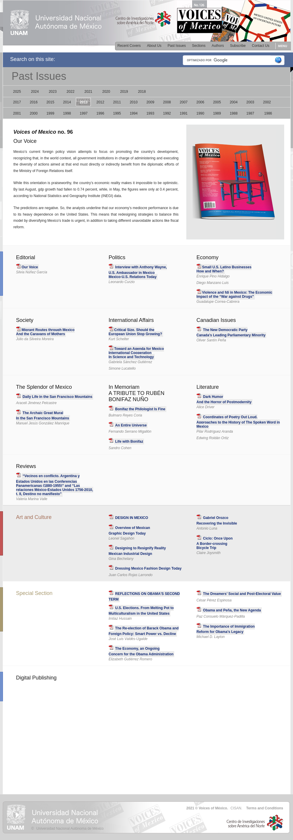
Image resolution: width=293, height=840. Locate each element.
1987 (250, 113)
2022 (71, 92)
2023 (53, 92)
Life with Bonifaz (129, 441)
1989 (217, 113)
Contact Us (260, 46)
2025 (17, 92)
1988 (234, 113)
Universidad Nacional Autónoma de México (70, 828)
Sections (198, 46)
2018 (142, 92)
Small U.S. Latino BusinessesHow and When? (224, 269)
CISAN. (236, 808)
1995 (117, 113)
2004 (234, 102)
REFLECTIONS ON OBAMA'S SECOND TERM (144, 596)
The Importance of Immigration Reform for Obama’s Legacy (226, 629)
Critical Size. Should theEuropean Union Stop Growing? (135, 332)
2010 (134, 102)
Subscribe (238, 46)
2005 (217, 102)
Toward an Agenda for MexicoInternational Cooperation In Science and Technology (136, 353)
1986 (268, 113)
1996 (100, 113)
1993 (150, 113)
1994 (134, 113)
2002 (267, 102)
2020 (106, 92)
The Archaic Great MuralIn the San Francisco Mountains (42, 416)
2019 (124, 92)
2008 (167, 102)
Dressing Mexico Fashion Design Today (148, 568)
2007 (184, 102)
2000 (34, 113)
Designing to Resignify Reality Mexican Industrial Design (137, 551)
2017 (17, 102)
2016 (34, 102)
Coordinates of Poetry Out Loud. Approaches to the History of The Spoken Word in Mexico (238, 422)
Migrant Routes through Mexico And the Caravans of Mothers (45, 332)
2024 (35, 92)
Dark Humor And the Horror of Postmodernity (224, 399)
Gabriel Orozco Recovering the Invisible (217, 520)
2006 (200, 102)
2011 (117, 102)
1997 (84, 113)
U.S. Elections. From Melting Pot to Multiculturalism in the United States (141, 611)
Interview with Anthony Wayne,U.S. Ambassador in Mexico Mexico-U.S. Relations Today (138, 272)
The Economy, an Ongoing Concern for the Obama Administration (141, 651)
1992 (167, 113)
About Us (154, 46)
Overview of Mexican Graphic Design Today (129, 530)
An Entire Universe (131, 425)
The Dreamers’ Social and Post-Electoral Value (242, 594)
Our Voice (30, 267)
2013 (84, 102)
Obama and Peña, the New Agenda (232, 610)
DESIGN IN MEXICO (131, 518)
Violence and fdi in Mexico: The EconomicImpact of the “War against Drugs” (234, 294)
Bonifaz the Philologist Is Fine (140, 409)
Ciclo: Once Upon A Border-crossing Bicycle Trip (215, 543)
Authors (218, 46)
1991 (184, 113)
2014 (67, 102)
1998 (67, 113)
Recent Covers (129, 46)
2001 (17, 113)
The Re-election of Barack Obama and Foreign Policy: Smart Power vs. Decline (144, 631)
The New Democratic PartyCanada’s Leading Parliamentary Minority (231, 333)
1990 (200, 113)
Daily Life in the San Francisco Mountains (57, 397)
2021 (88, 92)
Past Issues (177, 46)
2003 (250, 102)
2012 (100, 102)
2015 (50, 102)
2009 (150, 102)
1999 (50, 113)
